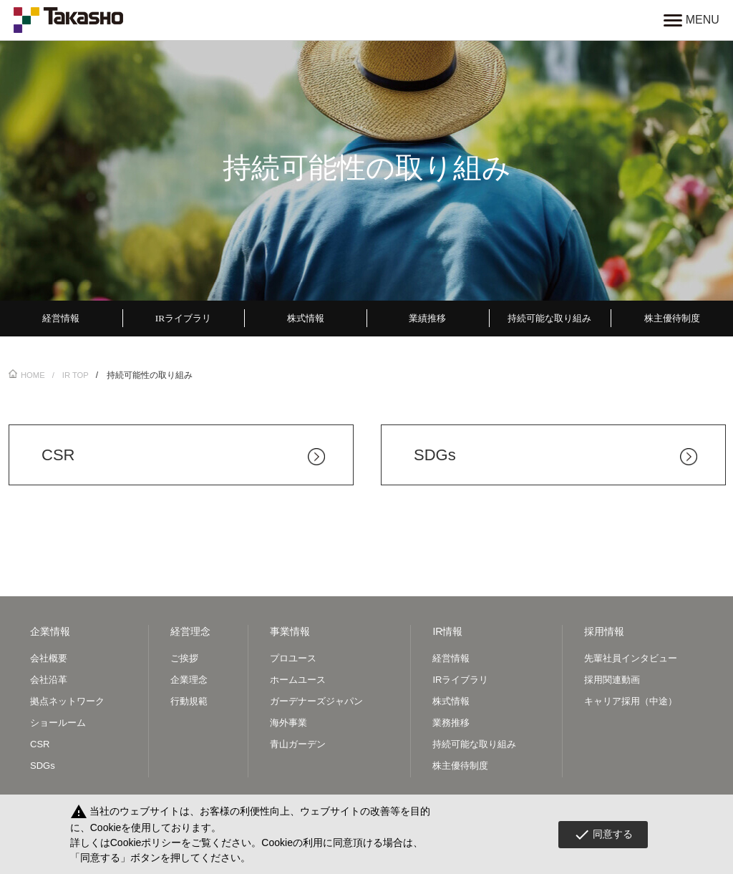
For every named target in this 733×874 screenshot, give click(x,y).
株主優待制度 (460, 767)
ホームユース (298, 681)
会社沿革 (48, 681)
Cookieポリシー (146, 842)
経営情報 (451, 659)
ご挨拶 (184, 659)
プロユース (293, 659)
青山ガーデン (298, 746)
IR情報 (447, 633)
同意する (603, 834)
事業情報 (290, 633)
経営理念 (190, 633)
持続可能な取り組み (474, 746)
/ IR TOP (73, 377)
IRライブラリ (460, 681)
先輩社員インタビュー (630, 659)
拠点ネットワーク (67, 703)
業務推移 (451, 724)
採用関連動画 (612, 681)
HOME (28, 377)
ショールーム (58, 724)
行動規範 (189, 703)
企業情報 (50, 633)
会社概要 (48, 659)
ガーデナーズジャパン (316, 703)
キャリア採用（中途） (630, 703)
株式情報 (451, 703)
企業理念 (189, 681)
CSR (39, 746)
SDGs (42, 767)
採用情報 (604, 633)
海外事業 (288, 724)
